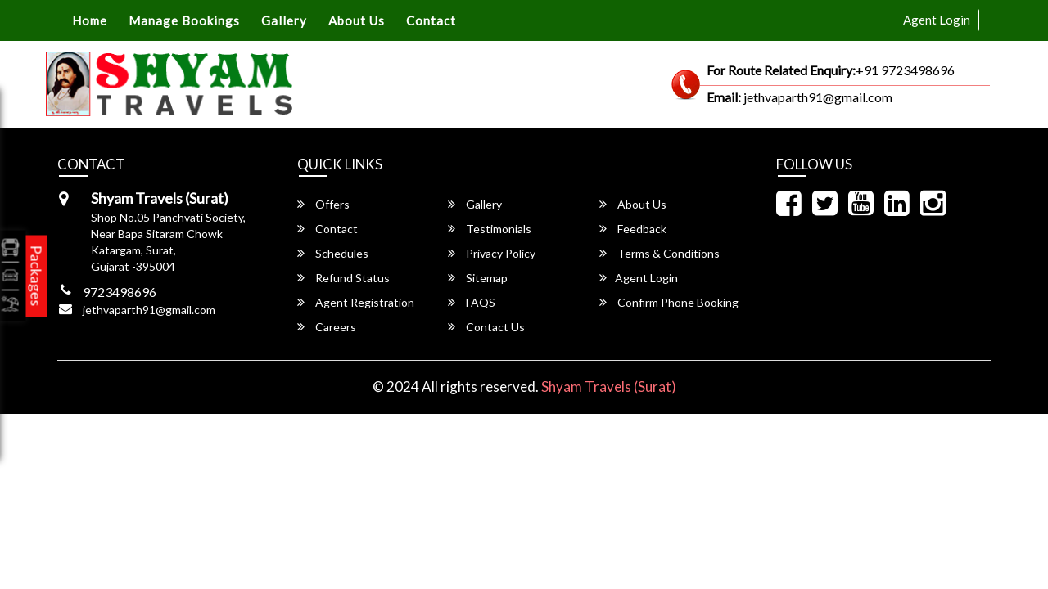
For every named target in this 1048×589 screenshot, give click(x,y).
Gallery (284, 20)
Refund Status (343, 278)
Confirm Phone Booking (669, 302)
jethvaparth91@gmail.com (149, 310)
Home (89, 20)
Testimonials (489, 229)
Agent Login (936, 19)
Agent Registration (355, 302)
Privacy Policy (491, 253)
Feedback (632, 229)
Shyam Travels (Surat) (608, 386)
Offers (323, 204)
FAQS (471, 302)
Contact (431, 20)
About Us (356, 20)
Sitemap (478, 278)
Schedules (332, 253)
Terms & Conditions (659, 253)
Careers (326, 327)
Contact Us (486, 327)
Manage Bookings (184, 20)
